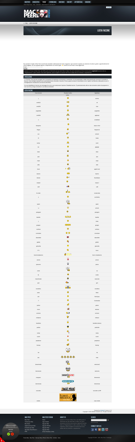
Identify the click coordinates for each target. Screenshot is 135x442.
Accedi (109, 7)
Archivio (55, 437)
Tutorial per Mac (29, 421)
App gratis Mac (78, 2)
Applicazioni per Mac (30, 425)
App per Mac (45, 423)
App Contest (45, 421)
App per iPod (45, 429)
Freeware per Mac (29, 427)
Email (24, 67)
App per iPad (45, 427)
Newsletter (36, 2)
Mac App (69, 2)
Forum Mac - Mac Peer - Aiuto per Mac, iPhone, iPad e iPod (37, 437)
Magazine (87, 2)
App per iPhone (46, 425)
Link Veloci (51, 4)
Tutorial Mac (52, 2)
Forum (44, 2)
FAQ (34, 4)
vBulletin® (102, 410)
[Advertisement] (67, 49)
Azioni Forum (45, 4)
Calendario (38, 4)
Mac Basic (61, 2)
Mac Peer (27, 419)
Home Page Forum (28, 4)
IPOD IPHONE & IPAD (48, 431)
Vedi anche (10, 429)
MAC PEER (27, 2)
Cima (59, 437)
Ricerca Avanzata (94, 422)
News (43, 419)
